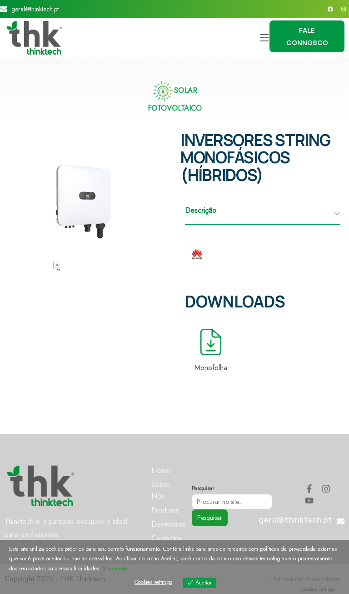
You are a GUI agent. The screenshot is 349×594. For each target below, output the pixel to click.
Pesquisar (203, 488)
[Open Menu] (264, 37)
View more (115, 568)
